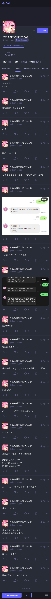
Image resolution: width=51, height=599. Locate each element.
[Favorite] (26, 91)
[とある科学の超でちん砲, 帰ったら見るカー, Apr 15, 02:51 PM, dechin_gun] (25, 553)
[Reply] (4, 91)
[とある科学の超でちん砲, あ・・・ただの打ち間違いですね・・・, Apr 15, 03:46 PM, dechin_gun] (25, 410)
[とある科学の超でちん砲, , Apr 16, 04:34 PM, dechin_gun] (25, 289)
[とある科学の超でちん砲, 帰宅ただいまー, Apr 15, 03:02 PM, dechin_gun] (25, 507)
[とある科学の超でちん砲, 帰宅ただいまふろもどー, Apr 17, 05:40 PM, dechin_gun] (25, 107)
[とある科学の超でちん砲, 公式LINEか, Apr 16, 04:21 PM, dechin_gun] (25, 325)
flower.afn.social (21, 40)
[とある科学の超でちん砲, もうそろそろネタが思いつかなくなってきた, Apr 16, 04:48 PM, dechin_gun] (25, 173)
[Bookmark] (36, 91)
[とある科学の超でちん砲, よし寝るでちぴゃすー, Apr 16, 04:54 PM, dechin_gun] (25, 151)
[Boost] (15, 91)
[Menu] (33, 30)
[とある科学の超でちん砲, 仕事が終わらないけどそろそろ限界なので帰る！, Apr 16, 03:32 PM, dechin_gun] (25, 367)
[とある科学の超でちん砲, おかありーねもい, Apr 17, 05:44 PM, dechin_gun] (25, 84)
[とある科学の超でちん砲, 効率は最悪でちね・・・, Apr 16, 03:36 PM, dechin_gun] (25, 346)
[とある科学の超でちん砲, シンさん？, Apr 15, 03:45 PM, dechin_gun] (25, 431)
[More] (47, 91)
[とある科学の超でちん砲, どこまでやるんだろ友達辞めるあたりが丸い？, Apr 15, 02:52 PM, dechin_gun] (25, 530)
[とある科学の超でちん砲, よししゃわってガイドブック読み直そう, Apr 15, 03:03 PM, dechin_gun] (25, 486)
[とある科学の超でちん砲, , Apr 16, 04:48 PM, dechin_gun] (25, 214)
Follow (43, 30)
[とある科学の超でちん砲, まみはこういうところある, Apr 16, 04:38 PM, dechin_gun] (25, 254)
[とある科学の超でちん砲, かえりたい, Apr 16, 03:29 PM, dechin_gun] (25, 389)
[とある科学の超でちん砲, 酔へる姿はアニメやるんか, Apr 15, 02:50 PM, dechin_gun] (25, 574)
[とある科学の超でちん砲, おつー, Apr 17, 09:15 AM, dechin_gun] (25, 128)
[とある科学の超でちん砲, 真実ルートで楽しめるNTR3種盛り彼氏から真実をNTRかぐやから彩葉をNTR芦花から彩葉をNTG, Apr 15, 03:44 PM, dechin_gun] (25, 459)
